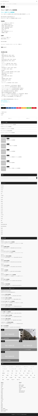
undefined (20, 388)
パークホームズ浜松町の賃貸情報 (6, 294)
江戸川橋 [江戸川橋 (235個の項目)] (26, 375)
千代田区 (2, 195)
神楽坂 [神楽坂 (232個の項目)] (19, 377)
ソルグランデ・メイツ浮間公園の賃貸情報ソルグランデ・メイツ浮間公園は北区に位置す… (12, 323)
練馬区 (2, 228)
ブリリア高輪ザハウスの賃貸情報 (6, 311)
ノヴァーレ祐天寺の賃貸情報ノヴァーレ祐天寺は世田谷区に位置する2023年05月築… (11, 266)
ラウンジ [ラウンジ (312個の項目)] (25, 368)
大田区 (2, 203)
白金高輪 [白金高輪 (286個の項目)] (11, 377)
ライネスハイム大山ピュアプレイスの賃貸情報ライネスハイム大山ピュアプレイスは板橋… (12, 243)
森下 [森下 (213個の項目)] (11, 375)
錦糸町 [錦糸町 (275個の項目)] (3, 379)
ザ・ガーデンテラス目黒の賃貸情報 (7, 130)
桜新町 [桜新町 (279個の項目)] (7, 375)
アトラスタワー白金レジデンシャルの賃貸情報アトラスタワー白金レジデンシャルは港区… (12, 302)
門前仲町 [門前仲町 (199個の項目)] (7, 379)
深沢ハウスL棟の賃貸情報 (4, 325)
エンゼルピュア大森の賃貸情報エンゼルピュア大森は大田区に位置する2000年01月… (11, 285)
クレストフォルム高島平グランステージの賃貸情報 (8, 274)
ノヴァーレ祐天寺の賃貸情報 (5, 265)
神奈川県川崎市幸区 (3, 226)
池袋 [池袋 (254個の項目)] (31, 375)
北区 (1, 193)
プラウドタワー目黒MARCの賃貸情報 (6, 315)
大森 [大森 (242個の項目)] (23, 373)
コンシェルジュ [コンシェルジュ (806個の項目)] (11, 366)
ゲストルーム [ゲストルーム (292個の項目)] (4, 366)
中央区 (21, 329)
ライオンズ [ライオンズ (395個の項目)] (20, 368)
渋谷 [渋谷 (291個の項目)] (2, 377)
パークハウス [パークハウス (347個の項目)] (32, 366)
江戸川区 (2, 214)
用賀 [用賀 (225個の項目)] (6, 377)
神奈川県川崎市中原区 (4, 224)
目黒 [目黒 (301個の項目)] (15, 377)
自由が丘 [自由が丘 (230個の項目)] (24, 377)
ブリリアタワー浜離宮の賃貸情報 (6, 318)
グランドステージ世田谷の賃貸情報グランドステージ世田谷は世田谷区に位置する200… (12, 257)
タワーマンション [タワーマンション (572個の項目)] (18, 366)
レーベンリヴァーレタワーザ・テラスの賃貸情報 (8, 251)
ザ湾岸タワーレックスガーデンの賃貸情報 (8, 128)
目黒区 (2, 222)
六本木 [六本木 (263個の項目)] (12, 373)
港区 (1, 220)
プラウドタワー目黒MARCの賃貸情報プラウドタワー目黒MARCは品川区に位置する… (11, 306)
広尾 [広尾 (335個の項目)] (32, 373)
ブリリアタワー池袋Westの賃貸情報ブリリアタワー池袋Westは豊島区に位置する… (11, 299)
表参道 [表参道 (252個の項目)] (29, 377)
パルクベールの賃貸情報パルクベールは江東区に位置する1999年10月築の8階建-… (11, 271)
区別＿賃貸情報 (3, 408)
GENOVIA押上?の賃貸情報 (10, 162)
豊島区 (2, 407)
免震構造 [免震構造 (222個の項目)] (3, 373)
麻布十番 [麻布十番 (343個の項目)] (18, 379)
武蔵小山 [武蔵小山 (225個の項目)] (16, 375)
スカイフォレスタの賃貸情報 (11, 151)
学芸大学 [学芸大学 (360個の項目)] (28, 373)
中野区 (2, 191)
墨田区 (3, 6)
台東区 (2, 197)
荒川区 (2, 230)
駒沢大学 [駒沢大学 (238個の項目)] (13, 379)
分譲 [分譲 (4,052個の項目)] (16, 373)
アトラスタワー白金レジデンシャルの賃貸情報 (7, 301)
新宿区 (2, 395)
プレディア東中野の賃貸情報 (5, 260)
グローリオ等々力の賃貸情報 (5, 279)
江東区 (2, 216)
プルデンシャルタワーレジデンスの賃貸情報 (8, 132)
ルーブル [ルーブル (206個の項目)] (31, 368)
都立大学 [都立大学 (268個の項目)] (34, 377)
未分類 (20, 389)
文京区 (2, 205)
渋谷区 (2, 218)
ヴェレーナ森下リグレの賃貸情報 (7, 12)
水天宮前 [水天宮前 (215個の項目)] (21, 375)
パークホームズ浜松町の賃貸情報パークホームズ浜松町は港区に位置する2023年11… (11, 295)
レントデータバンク (5, 1)
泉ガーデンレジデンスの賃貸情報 (6, 126)
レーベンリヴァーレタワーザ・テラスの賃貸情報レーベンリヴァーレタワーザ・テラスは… (12, 252)
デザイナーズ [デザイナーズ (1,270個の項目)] (26, 366)
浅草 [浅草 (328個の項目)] (34, 375)
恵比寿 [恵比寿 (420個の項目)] (3, 375)
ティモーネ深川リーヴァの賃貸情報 (12, 145)
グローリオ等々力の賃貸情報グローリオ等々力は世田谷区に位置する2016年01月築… (11, 280)
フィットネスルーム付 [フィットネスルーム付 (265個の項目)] (12, 368)
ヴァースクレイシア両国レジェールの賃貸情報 (13, 168)
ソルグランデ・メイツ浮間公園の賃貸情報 (7, 322)
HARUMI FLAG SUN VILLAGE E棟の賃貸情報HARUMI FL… (8, 292)
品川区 (2, 199)
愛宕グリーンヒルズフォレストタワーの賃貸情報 (9, 124)
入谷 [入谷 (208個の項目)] (8, 373)
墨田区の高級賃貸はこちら (5, 100)
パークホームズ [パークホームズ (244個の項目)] (4, 368)
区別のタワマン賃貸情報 (4, 409)
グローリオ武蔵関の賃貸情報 (5, 246)
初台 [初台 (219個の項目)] (20, 373)
